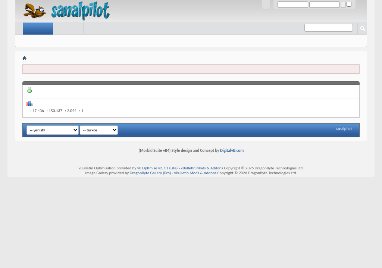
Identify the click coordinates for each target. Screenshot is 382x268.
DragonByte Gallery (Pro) (150, 172)
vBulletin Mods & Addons (202, 168)
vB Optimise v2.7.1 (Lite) (157, 168)
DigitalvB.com (232, 150)
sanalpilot (344, 128)
